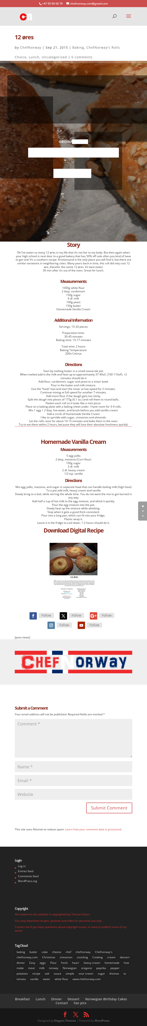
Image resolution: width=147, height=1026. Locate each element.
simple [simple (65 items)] (70, 973)
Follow (46, 615)
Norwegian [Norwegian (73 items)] (70, 968)
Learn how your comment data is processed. (93, 829)
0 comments (82, 57)
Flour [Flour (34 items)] (53, 963)
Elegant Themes (65, 1021)
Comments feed (28, 876)
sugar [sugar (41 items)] (101, 973)
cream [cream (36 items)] (111, 957)
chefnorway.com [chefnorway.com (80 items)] (27, 957)
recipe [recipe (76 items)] (36, 973)
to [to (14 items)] (124, 973)
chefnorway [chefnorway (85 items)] (83, 952)
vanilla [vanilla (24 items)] (34, 979)
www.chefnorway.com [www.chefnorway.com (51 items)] (87, 979)
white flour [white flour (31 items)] (61, 979)
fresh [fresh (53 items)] (64, 963)
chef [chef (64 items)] (68, 952)
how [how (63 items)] (126, 963)
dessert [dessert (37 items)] (124, 957)
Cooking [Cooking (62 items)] (97, 957)
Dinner (56, 999)
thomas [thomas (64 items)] (114, 973)
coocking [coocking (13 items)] (82, 957)
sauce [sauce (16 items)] (57, 973)
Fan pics (80, 1003)
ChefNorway (30, 47)
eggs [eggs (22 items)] (43, 963)
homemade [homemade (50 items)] (112, 963)
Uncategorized (54, 57)
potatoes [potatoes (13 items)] (22, 973)
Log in (22, 866)
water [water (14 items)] (46, 979)
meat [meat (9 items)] (31, 968)
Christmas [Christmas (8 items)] (48, 957)
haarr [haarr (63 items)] (75, 963)
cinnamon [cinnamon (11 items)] (66, 957)
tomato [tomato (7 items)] (21, 979)
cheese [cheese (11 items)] (56, 952)
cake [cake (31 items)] (45, 952)
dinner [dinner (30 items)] (21, 963)
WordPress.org (27, 881)
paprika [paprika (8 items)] (101, 968)
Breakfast (22, 999)
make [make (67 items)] (20, 968)
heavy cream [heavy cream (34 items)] (92, 963)
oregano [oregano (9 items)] (86, 968)
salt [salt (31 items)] (47, 973)
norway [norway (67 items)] (53, 968)
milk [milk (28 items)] (41, 968)
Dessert (73, 999)
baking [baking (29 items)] (21, 952)
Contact (62, 1003)
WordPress (102, 1021)
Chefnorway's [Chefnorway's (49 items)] (103, 952)
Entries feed (25, 871)
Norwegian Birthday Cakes (106, 999)
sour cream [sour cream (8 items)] (86, 973)
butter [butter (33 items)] (33, 952)
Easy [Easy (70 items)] (32, 963)
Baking (78, 47)
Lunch (34, 57)
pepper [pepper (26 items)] (115, 968)
